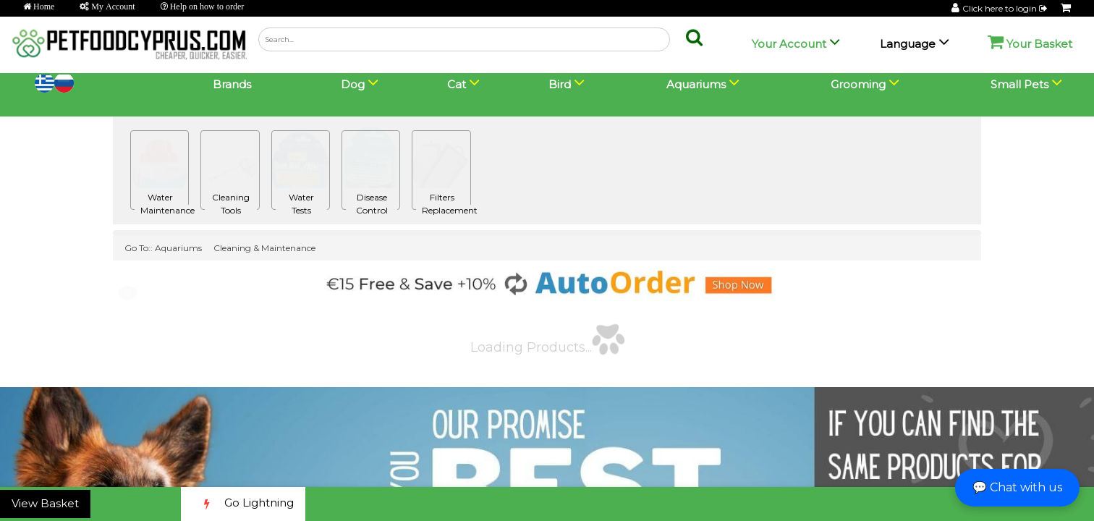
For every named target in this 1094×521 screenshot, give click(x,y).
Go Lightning (243, 504)
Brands (232, 84)
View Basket (45, 503)
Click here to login (1005, 8)
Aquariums (178, 247)
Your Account (789, 44)
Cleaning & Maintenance (264, 247)
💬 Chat (1017, 487)
